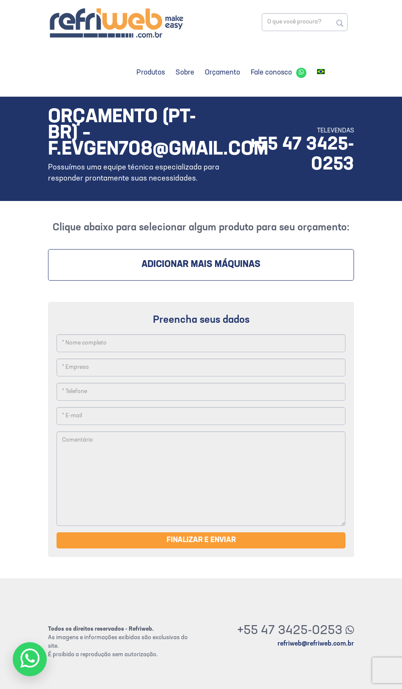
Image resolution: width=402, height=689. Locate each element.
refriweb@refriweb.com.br (315, 643)
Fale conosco (271, 72)
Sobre (185, 72)
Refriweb (116, 23)
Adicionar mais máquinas (201, 265)
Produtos (150, 72)
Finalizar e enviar (201, 540)
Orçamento (222, 72)
